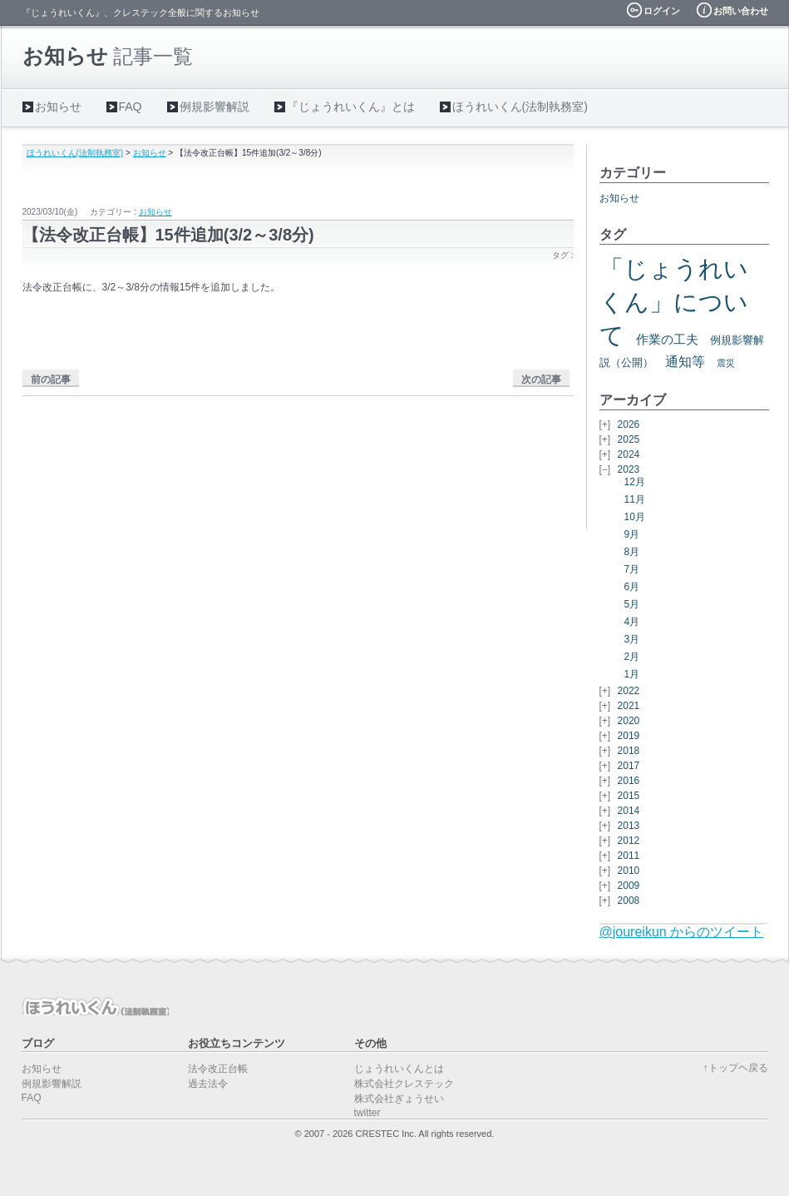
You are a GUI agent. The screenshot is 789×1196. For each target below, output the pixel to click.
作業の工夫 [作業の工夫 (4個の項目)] (667, 339)
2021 (629, 706)
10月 (634, 517)
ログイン (662, 11)
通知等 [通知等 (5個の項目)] (685, 361)
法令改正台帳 (218, 1068)
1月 (632, 674)
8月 (632, 552)
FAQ (130, 106)
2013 (629, 825)
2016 (629, 781)
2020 (629, 721)
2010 (629, 870)
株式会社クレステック (404, 1083)
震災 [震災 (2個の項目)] (726, 363)
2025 (629, 439)
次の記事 (541, 379)
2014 (629, 810)
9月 (632, 534)
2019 (629, 736)
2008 (629, 900)
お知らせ (58, 106)
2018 (629, 751)
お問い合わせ (740, 11)
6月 (632, 587)
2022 (629, 691)
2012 (629, 840)
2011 (629, 855)
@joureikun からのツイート (681, 932)
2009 (629, 885)
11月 (634, 499)
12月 (634, 482)
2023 (629, 469)
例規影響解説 (214, 106)
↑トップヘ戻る (735, 1068)
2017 (629, 766)
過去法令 (208, 1083)
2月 (632, 657)
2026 (629, 424)
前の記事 (51, 379)
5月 (632, 604)
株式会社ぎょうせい (399, 1098)
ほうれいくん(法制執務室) (520, 106)
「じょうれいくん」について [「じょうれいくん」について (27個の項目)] (673, 302)
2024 (629, 454)
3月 (632, 639)
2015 (629, 795)
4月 (632, 622)
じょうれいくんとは (399, 1068)
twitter (367, 1113)
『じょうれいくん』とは (351, 106)
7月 (632, 569)
